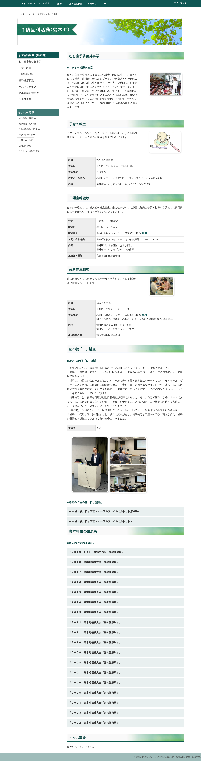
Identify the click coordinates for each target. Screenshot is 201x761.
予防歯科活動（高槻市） (30, 129)
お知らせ (92, 3)
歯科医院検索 (75, 3)
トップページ (28, 3)
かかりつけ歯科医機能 (29, 151)
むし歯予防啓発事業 (30, 61)
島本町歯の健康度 (29, 93)
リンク (107, 3)
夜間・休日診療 (26, 140)
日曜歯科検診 (26, 74)
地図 (144, 233)
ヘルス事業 (25, 99)
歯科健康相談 (26, 80)
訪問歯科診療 (25, 145)
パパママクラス (27, 86)
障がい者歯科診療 (27, 134)
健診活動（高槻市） (28, 118)
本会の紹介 (44, 3)
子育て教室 (25, 68)
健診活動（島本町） (28, 124)
